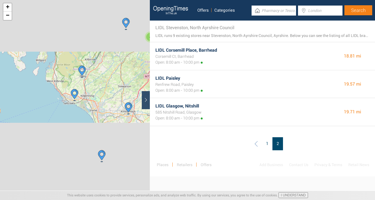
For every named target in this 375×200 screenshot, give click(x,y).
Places (162, 164)
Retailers (184, 164)
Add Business (271, 164)
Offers (203, 10)
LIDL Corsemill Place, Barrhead (186, 50)
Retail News (358, 164)
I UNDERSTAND (293, 195)
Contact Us (298, 164)
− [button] (7, 16)
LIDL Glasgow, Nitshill (177, 106)
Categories (224, 10)
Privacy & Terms (328, 164)
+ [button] (7, 7)
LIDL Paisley (167, 78)
